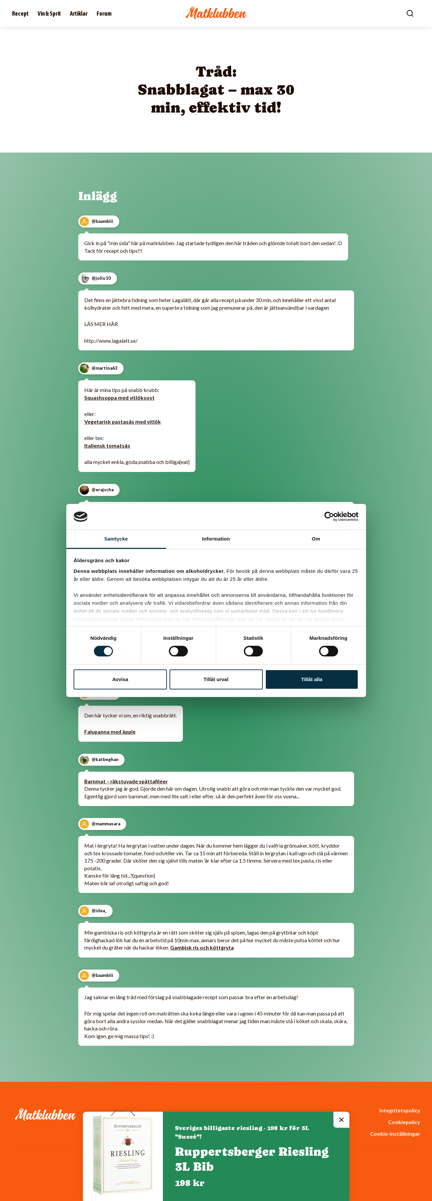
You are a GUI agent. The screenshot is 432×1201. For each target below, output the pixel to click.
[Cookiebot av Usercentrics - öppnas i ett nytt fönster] (329, 517)
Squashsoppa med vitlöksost (119, 397)
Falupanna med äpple (110, 731)
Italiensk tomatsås (107, 445)
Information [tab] (216, 539)
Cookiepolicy (404, 1122)
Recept (20, 13)
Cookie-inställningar (395, 1133)
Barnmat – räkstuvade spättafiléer (126, 781)
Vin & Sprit (49, 13)
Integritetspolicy (399, 1110)
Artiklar (79, 13)
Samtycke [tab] (116, 539)
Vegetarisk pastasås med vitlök (122, 421)
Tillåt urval (216, 679)
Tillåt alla (311, 679)
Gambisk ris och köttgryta (202, 947)
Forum (104, 13)
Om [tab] (316, 539)
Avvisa (120, 679)
